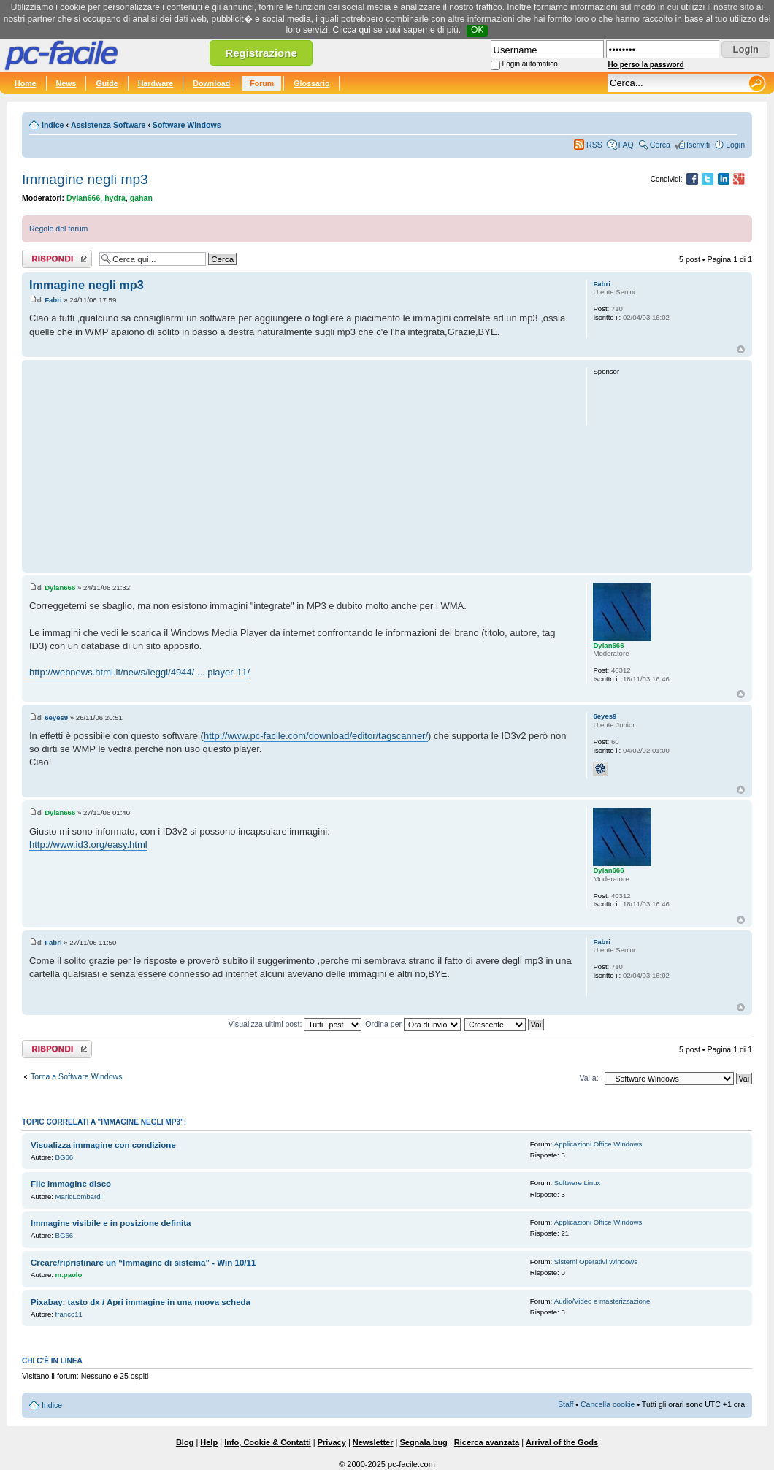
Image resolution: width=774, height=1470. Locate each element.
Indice (53, 124)
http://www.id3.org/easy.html (88, 844)
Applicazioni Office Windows (598, 1144)
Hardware (156, 83)
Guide (107, 83)
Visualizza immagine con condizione (103, 1145)
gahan (141, 198)
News (66, 83)
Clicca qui (352, 30)
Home (26, 83)
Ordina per (413, 1023)
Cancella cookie (607, 1404)
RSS (594, 144)
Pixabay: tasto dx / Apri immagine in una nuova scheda (140, 1302)
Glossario (311, 83)
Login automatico (530, 64)
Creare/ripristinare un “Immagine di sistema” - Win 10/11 (143, 1262)
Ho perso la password (646, 65)
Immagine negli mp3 (85, 179)
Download (211, 83)
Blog (185, 1442)
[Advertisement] (301, 466)
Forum (262, 83)
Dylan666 (83, 198)
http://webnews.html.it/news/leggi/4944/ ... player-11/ (139, 672)
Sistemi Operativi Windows (595, 1261)
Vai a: (588, 1077)
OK (477, 30)
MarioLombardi (78, 1197)
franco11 (69, 1314)
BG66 (64, 1157)
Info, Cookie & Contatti (267, 1442)
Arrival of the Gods (562, 1442)
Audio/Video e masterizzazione (602, 1301)
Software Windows (187, 124)
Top (741, 349)
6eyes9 (56, 717)
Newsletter (373, 1442)
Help (209, 1442)
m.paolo (69, 1275)
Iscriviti (698, 144)
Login (735, 144)
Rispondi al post (57, 259)
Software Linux (577, 1183)
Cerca (660, 144)
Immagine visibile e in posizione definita (111, 1223)
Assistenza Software (108, 124)
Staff (566, 1404)
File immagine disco (71, 1183)
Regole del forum (58, 228)
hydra (115, 198)
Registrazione (260, 53)
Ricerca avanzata (486, 1442)
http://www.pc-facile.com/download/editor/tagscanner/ (316, 735)
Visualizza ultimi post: (295, 1023)
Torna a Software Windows (76, 1076)
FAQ (626, 144)
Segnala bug (423, 1442)
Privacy (332, 1442)
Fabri (53, 300)
